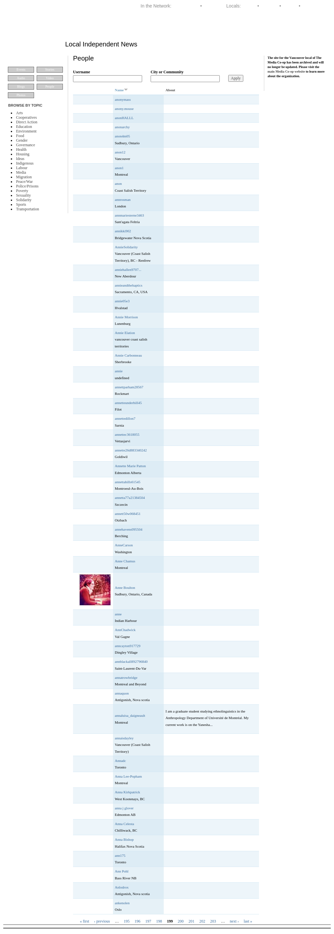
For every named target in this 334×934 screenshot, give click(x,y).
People (49, 86)
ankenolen (122, 903)
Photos (20, 95)
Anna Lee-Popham (128, 776)
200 (181, 921)
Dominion (212, 6)
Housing (22, 154)
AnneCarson (124, 545)
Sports (21, 204)
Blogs (21, 86)
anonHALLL (124, 118)
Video (50, 78)
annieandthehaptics (128, 285)
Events (20, 69)
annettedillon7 (125, 418)
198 (159, 921)
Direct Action (26, 122)
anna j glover (124, 808)
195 (127, 921)
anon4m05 (122, 136)
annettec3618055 (127, 434)
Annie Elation (125, 333)
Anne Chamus (125, 561)
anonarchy (122, 127)
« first (84, 921)
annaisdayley (124, 738)
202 (202, 921)
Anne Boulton (125, 588)
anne (118, 614)
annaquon (122, 693)
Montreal (269, 6)
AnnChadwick (125, 630)
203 (213, 921)
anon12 (120, 152)
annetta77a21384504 (130, 498)
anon (118, 183)
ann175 (120, 855)
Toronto (290, 6)
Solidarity (23, 200)
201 (192, 921)
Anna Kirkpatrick (127, 792)
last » (248, 921)
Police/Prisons (27, 186)
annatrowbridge (126, 677)
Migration (24, 177)
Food (20, 135)
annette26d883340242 (131, 450)
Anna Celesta (124, 824)
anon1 (119, 168)
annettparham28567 (129, 387)
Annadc (120, 761)
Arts (19, 113)
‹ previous (102, 921)
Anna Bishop (124, 839)
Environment (26, 131)
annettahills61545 (127, 482)
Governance (25, 145)
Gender (22, 140)
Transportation (27, 209)
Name (121, 90)
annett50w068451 (128, 514)
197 (148, 921)
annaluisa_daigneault (130, 715)
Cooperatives (26, 117)
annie (119, 371)
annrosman (123, 200)
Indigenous (24, 163)
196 (137, 921)
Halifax (249, 6)
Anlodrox (122, 887)
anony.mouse (124, 109)
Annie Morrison (126, 317)
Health (21, 149)
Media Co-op (186, 6)
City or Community (167, 72)
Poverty (22, 190)
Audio (21, 78)
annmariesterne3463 (129, 215)
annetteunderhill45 (128, 403)
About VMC (310, 27)
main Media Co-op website (286, 71)
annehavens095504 (128, 529)
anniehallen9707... (128, 270)
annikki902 (123, 231)
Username (81, 72)
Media (21, 172)
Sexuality (23, 195)
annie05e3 (122, 301)
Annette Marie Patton (130, 466)
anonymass (123, 99)
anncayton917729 (127, 646)
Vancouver (312, 6)
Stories (49, 69)
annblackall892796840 (131, 661)
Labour (22, 168)
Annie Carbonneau (128, 355)
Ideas (20, 158)
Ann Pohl (122, 871)
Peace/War (24, 181)
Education (24, 126)
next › (234, 921)
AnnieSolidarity (126, 247)
